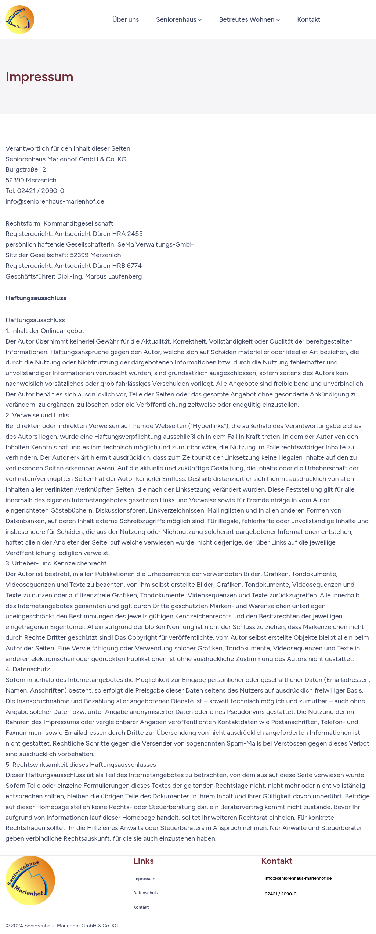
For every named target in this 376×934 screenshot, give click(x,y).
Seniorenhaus (176, 19)
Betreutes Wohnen (247, 19)
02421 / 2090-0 (281, 894)
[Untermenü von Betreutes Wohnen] (278, 20)
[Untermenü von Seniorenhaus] (200, 20)
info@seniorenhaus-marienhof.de (298, 878)
